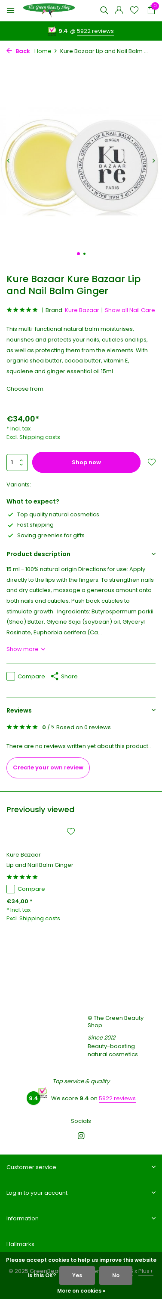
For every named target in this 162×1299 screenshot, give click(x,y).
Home (46, 51)
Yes (77, 1275)
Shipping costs (39, 437)
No (115, 1275)
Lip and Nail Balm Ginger (39, 865)
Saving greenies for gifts (45, 535)
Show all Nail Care (130, 310)
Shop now (86, 462)
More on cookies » (81, 1290)
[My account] (119, 11)
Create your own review (48, 767)
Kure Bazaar (82, 310)
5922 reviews (95, 31)
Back (18, 51)
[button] (78, 253)
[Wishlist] (134, 11)
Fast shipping (30, 525)
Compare (25, 676)
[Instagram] (81, 1136)
